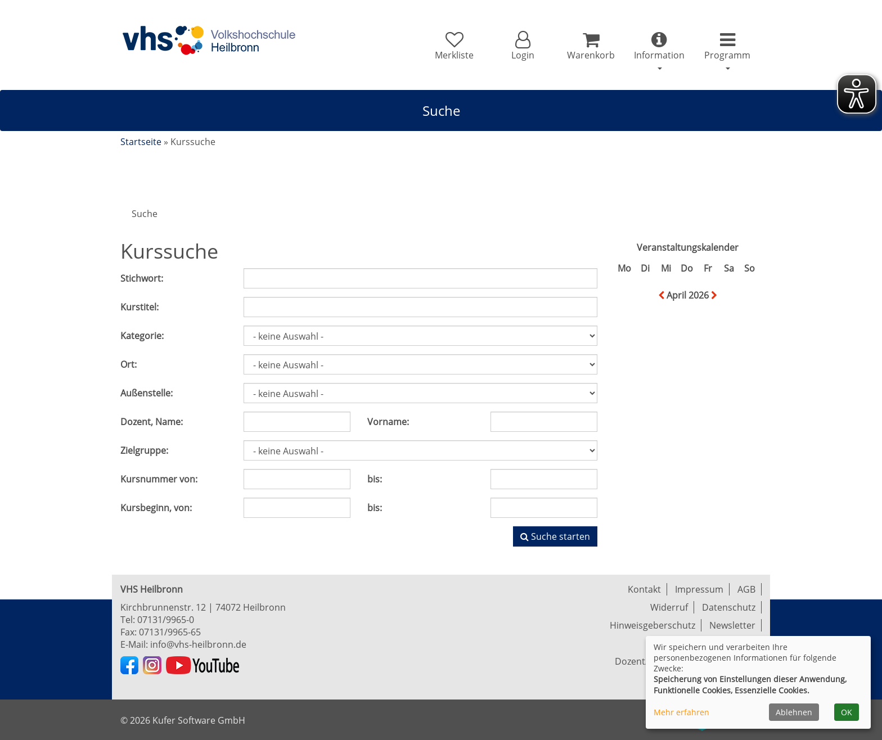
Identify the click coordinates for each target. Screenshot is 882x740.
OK (846, 712)
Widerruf (669, 607)
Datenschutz (728, 607)
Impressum (699, 589)
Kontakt (644, 589)
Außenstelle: (146, 393)
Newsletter (732, 625)
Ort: (128, 364)
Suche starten (555, 536)
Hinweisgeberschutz (652, 625)
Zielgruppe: (144, 450)
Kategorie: (142, 336)
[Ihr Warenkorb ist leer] (591, 46)
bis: (374, 479)
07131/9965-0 (165, 619)
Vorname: (388, 422)
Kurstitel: (139, 307)
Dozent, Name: (151, 422)
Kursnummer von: (158, 479)
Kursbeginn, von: (156, 508)
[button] (522, 46)
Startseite (140, 142)
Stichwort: (141, 278)
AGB (746, 589)
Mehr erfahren (681, 712)
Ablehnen (794, 712)
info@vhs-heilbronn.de (198, 644)
